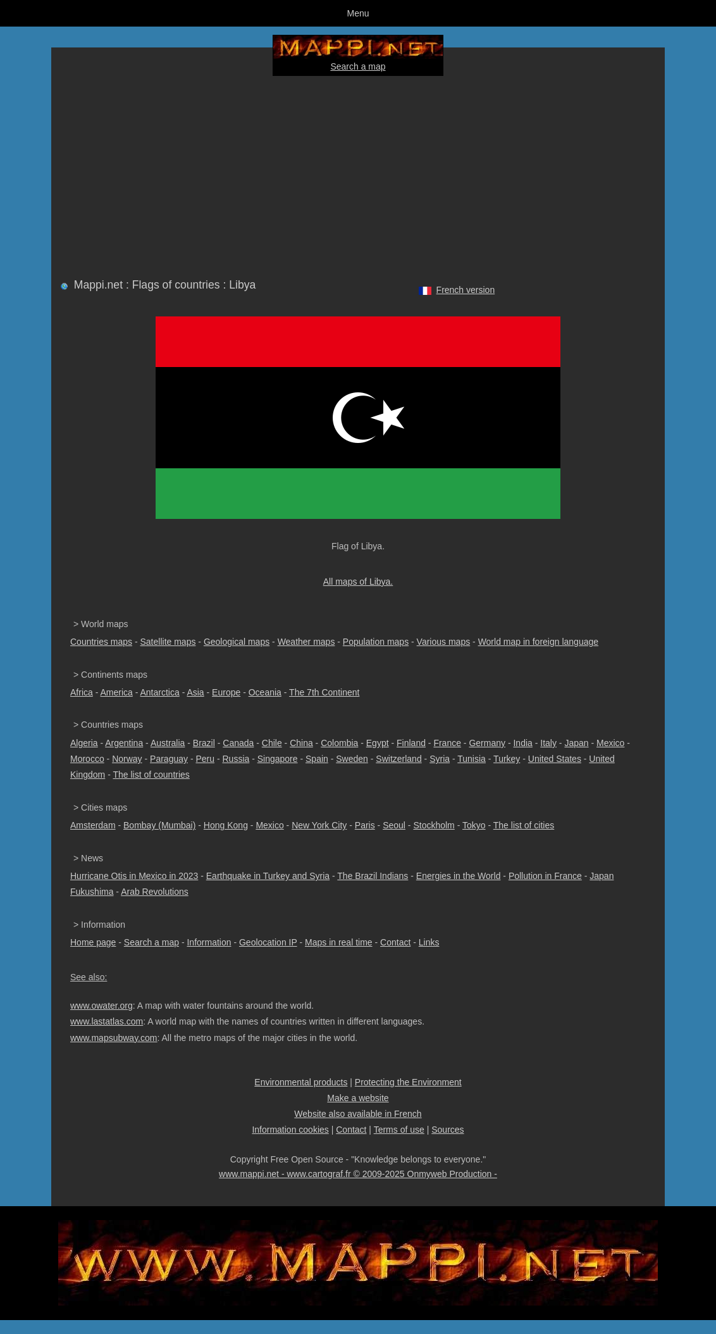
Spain (317, 759)
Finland (411, 743)
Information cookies (290, 1130)
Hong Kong (226, 825)
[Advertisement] (358, 174)
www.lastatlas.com (106, 1021)
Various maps (444, 642)
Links (429, 942)
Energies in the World (458, 876)
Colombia (339, 743)
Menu (358, 13)
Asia (195, 692)
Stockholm (433, 825)
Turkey (506, 759)
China (301, 743)
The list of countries (151, 775)
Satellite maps (168, 642)
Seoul (394, 825)
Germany (487, 743)
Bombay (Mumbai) (159, 825)
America (116, 692)
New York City (319, 825)
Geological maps (236, 642)
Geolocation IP (268, 942)
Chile (272, 743)
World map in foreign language (538, 642)
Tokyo (474, 825)
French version (465, 290)
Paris (365, 825)
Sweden (352, 759)
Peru (204, 759)
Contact (395, 942)
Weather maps (306, 642)
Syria (439, 759)
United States (554, 759)
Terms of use (399, 1130)
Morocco (87, 759)
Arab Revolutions (154, 892)
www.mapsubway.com (113, 1038)
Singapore (277, 759)
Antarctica (160, 692)
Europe (226, 692)
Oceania (265, 692)
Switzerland (398, 759)
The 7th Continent (324, 692)
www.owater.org (101, 1005)
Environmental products (300, 1082)
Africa (81, 692)
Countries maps (101, 642)
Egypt (377, 743)
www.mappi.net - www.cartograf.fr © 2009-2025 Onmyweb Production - (358, 1174)
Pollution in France (545, 876)
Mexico (610, 743)
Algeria (84, 743)
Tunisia (471, 759)
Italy (548, 743)
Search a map (357, 66)
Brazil (204, 743)
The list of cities (523, 825)
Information (209, 942)
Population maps (376, 642)
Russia (235, 759)
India (522, 743)
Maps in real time (339, 942)
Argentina (124, 743)
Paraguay (169, 759)
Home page (93, 942)
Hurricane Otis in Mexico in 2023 (134, 876)
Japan (576, 743)
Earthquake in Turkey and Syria (268, 876)
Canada (238, 743)
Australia (168, 743)
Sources (447, 1130)
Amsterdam (93, 825)
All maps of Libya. (358, 582)
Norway (127, 759)
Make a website (357, 1098)
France (447, 743)
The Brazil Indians (372, 876)
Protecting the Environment (408, 1082)
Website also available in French (357, 1114)
